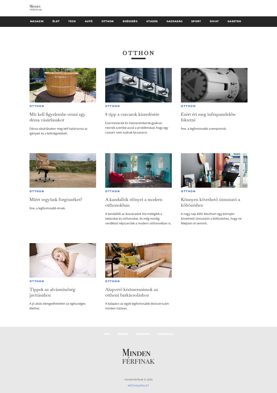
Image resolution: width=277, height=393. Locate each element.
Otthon (36, 106)
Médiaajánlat (138, 385)
